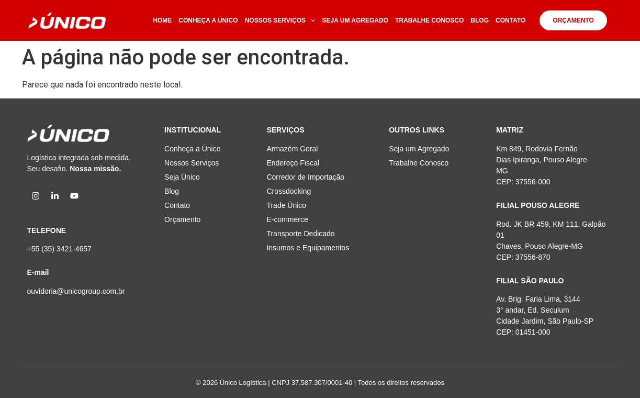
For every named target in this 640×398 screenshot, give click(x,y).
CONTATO (510, 20)
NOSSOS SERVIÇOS (280, 20)
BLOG (479, 20)
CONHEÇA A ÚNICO (208, 20)
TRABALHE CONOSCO (429, 20)
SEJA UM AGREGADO (355, 20)
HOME (162, 20)
